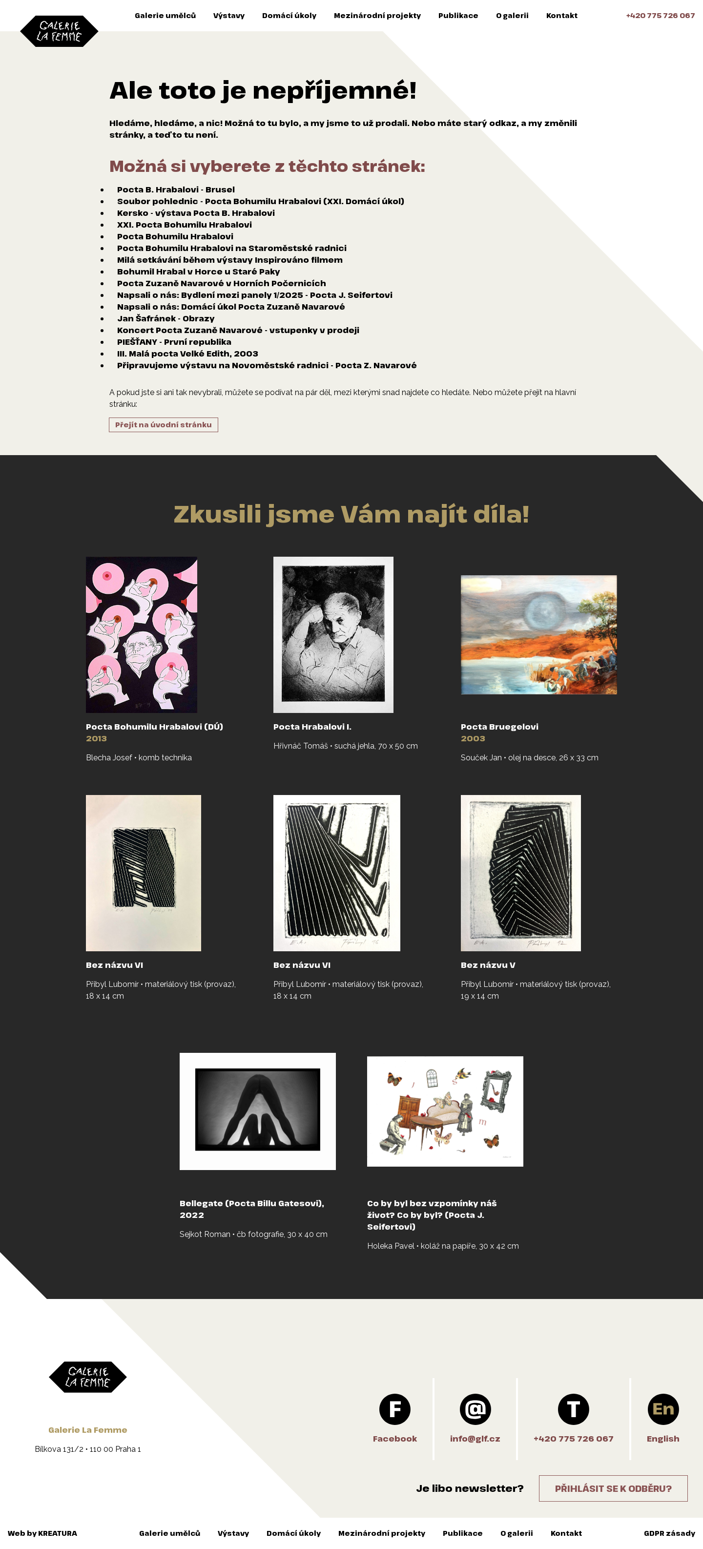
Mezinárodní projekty (377, 15)
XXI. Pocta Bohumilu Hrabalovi (184, 224)
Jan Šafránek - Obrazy (166, 318)
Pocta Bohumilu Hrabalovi (175, 236)
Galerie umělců (165, 15)
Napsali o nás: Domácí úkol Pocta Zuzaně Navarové (231, 306)
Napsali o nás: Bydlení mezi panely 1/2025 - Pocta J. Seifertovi (255, 295)
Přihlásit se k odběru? (613, 1488)
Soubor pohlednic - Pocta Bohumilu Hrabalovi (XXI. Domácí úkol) (260, 201)
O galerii (512, 15)
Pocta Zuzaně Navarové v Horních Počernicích (221, 283)
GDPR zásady (669, 1533)
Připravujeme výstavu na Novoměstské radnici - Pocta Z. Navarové (267, 365)
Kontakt (562, 15)
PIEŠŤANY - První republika (174, 341)
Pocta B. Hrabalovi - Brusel (176, 189)
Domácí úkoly (289, 15)
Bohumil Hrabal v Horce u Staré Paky (198, 271)
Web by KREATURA (42, 1533)
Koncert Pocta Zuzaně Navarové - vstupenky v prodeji (238, 330)
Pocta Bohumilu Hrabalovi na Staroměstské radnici (232, 248)
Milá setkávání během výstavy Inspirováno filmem (230, 259)
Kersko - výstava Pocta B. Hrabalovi (196, 213)
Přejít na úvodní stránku (163, 424)
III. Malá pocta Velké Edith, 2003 (187, 353)
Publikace (458, 15)
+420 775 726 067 (660, 15)
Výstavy (229, 15)
